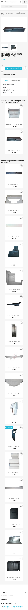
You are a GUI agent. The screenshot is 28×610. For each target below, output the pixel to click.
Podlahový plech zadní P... (14, 525)
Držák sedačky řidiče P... (14, 150)
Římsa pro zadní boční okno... (14, 367)
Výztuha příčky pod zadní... (14, 315)
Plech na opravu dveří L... (14, 237)
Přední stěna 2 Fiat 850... (14, 210)
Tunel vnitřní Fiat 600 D (14, 184)
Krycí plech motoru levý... (14, 289)
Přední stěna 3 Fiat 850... (14, 394)
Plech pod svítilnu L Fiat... (14, 446)
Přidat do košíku (14, 68)
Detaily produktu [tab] (15, 80)
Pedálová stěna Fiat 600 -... (14, 551)
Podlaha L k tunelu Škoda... (14, 341)
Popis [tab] (6, 80)
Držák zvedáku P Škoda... (14, 472)
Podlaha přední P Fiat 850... (14, 263)
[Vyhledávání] (14, 6)
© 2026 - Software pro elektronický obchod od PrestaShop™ (12, 607)
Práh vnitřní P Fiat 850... (14, 498)
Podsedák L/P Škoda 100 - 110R (14, 124)
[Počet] (3, 68)
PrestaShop (7, 606)
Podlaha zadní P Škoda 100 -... (14, 577)
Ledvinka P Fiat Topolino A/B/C (14, 420)
